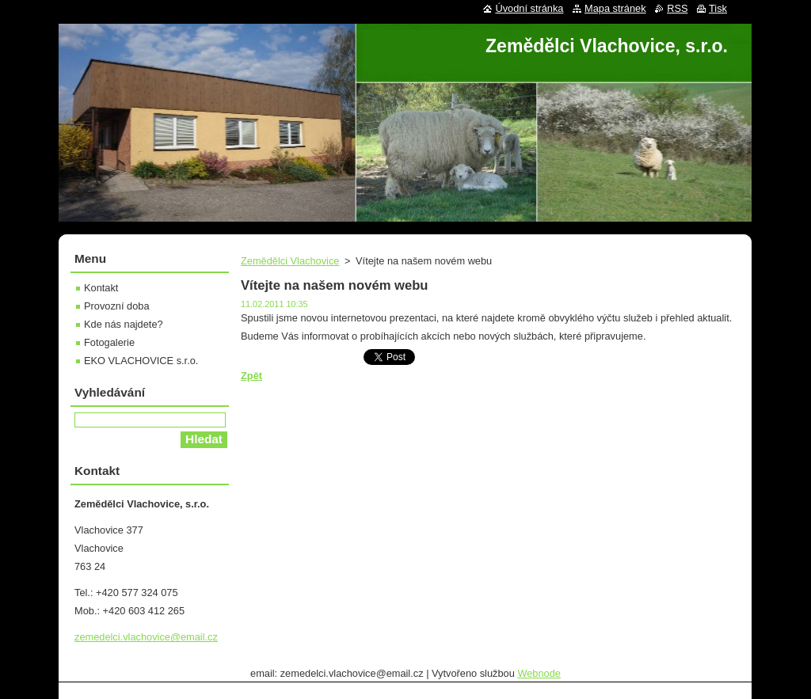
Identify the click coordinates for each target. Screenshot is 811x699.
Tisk (718, 8)
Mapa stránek (615, 8)
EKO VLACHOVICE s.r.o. (141, 361)
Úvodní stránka (529, 8)
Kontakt (101, 288)
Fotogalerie (109, 342)
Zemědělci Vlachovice (290, 261)
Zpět (251, 376)
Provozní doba (117, 306)
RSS (677, 8)
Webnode (539, 673)
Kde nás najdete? (123, 324)
